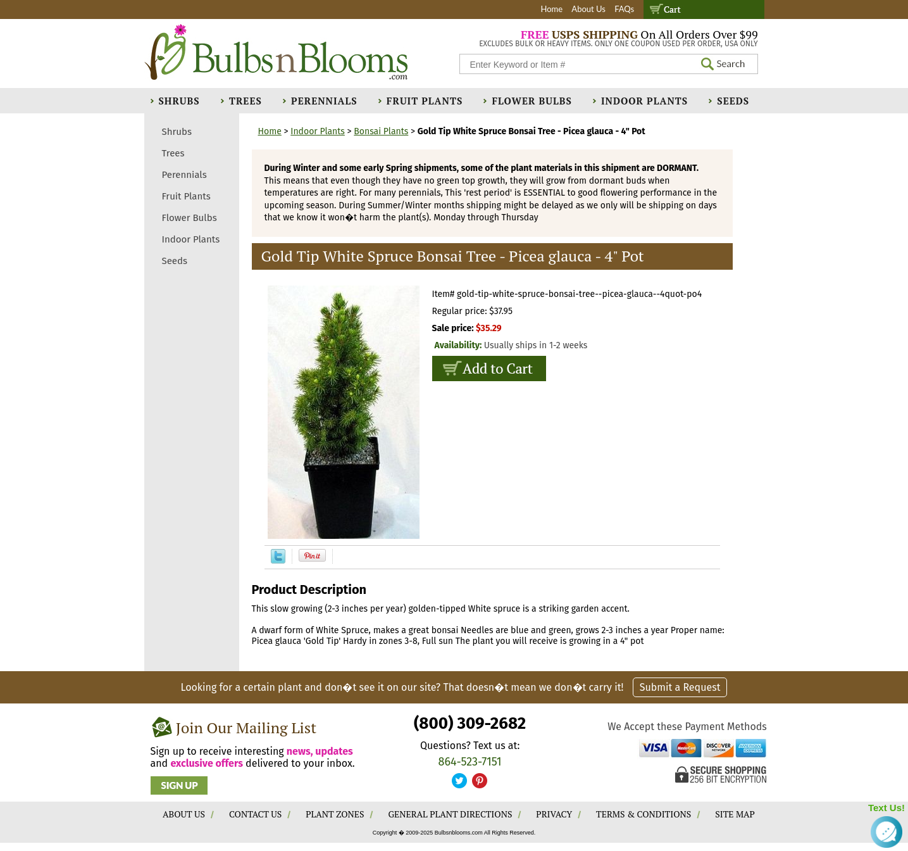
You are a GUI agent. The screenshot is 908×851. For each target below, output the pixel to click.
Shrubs (179, 100)
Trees (245, 100)
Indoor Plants (644, 100)
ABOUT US (184, 814)
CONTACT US (255, 814)
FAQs (624, 9)
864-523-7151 (470, 762)
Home (551, 9)
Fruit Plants (425, 100)
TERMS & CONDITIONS (643, 814)
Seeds (733, 100)
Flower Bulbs (531, 100)
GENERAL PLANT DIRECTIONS (450, 814)
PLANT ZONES (335, 814)
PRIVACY (554, 814)
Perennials (324, 100)
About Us (588, 9)
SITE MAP (735, 814)
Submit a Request (680, 687)
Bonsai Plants (381, 131)
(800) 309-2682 (470, 723)
